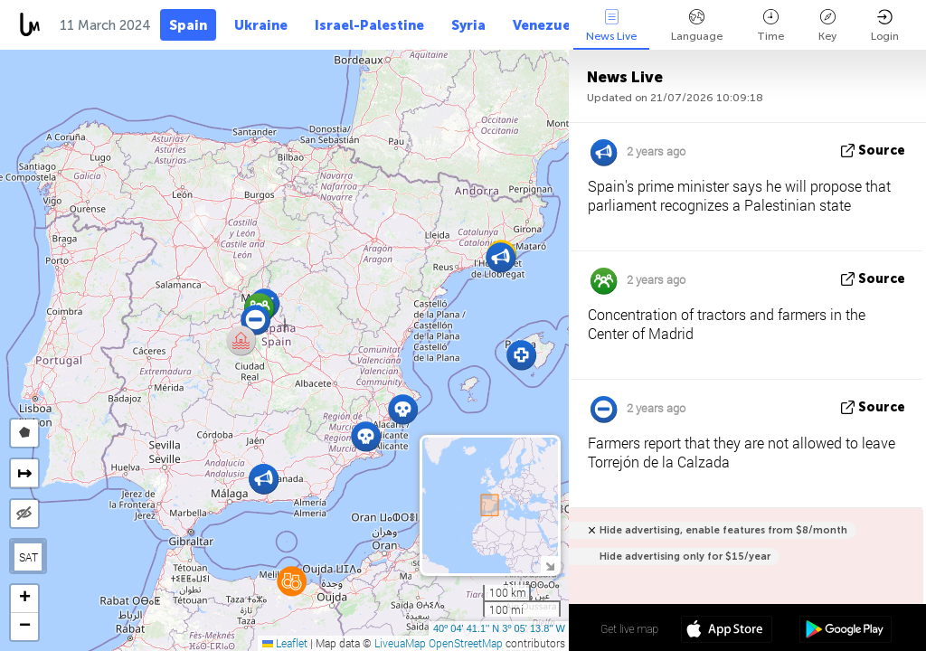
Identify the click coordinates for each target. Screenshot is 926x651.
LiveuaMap (400, 643)
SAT (28, 557)
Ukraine (261, 25)
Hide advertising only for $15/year (685, 556)
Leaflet (284, 643)
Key (827, 25)
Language (697, 25)
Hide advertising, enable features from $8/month (723, 530)
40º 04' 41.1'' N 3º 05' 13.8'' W (499, 628)
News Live (611, 25)
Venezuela (548, 25)
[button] (291, 581)
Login (885, 25)
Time (770, 25)
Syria (468, 25)
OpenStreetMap (466, 643)
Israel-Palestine (369, 25)
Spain (188, 25)
